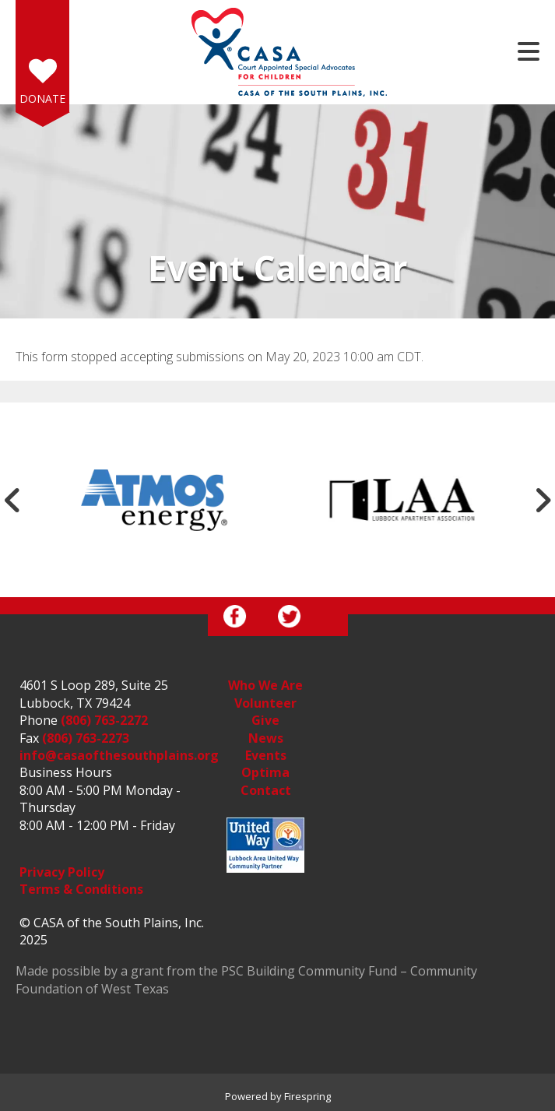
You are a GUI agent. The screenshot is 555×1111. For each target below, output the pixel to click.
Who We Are (265, 685)
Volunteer (265, 703)
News (265, 738)
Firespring (307, 1096)
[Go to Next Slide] (542, 499)
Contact (266, 790)
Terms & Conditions (81, 889)
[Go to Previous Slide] (12, 499)
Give (265, 720)
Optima (265, 772)
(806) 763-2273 (85, 738)
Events (265, 755)
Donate (42, 98)
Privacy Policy (61, 872)
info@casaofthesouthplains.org (119, 755)
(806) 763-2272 (104, 720)
